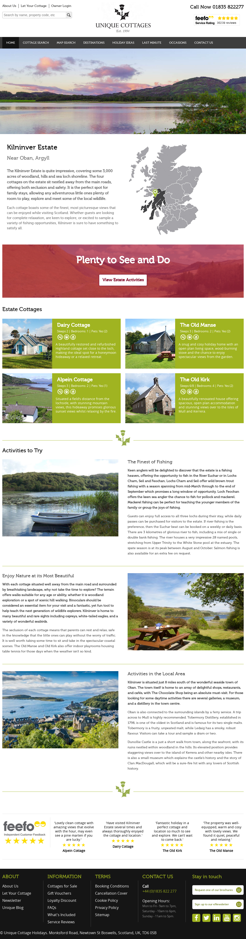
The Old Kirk (194, 379)
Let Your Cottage (34, 6)
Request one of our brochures (214, 890)
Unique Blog (13, 907)
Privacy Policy (107, 907)
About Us (9, 6)
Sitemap (102, 914)
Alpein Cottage (74, 379)
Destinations (94, 42)
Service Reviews (61, 921)
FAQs (52, 907)
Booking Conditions (112, 886)
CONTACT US (157, 876)
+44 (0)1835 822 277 (159, 891)
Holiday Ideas (123, 42)
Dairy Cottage (73, 325)
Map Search (66, 42)
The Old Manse (197, 325)
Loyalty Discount (62, 900)
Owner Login (61, 6)
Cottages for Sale (62, 886)
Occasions (177, 42)
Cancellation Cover (111, 893)
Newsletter (11, 900)
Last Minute (151, 42)
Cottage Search (36, 42)
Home (10, 42)
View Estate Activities (123, 280)
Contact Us (203, 42)
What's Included (61, 914)
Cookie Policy (106, 900)
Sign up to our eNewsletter (212, 904)
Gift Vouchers (59, 893)
